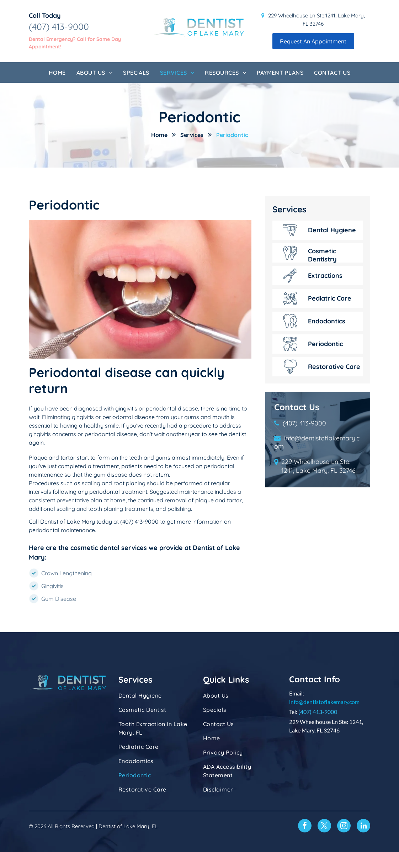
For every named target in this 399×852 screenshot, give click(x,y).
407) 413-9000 (318, 711)
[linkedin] (363, 826)
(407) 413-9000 (59, 26)
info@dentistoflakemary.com (324, 701)
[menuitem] (57, 72)
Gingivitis (52, 585)
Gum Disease (58, 598)
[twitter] (324, 826)
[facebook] (305, 826)
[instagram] (344, 826)
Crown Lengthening (66, 573)
